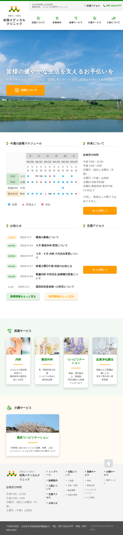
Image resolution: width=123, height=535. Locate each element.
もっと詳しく (100, 210)
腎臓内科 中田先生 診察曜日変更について (57, 276)
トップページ (51, 471)
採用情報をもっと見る (61, 296)
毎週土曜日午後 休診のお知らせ (54, 265)
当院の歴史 (72, 495)
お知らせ (53, 503)
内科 (89, 480)
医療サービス (90, 471)
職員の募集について (47, 237)
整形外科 (91, 485)
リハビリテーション (91, 489)
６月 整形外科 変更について (52, 245)
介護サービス (109, 471)
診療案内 (53, 480)
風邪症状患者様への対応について (55, 286)
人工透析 (91, 497)
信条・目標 (72, 485)
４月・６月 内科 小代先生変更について (57, 255)
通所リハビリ (110, 480)
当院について (29, 90)
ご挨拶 (71, 480)
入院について (51, 485)
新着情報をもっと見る (23, 296)
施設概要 (71, 490)
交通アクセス (93, 5)
